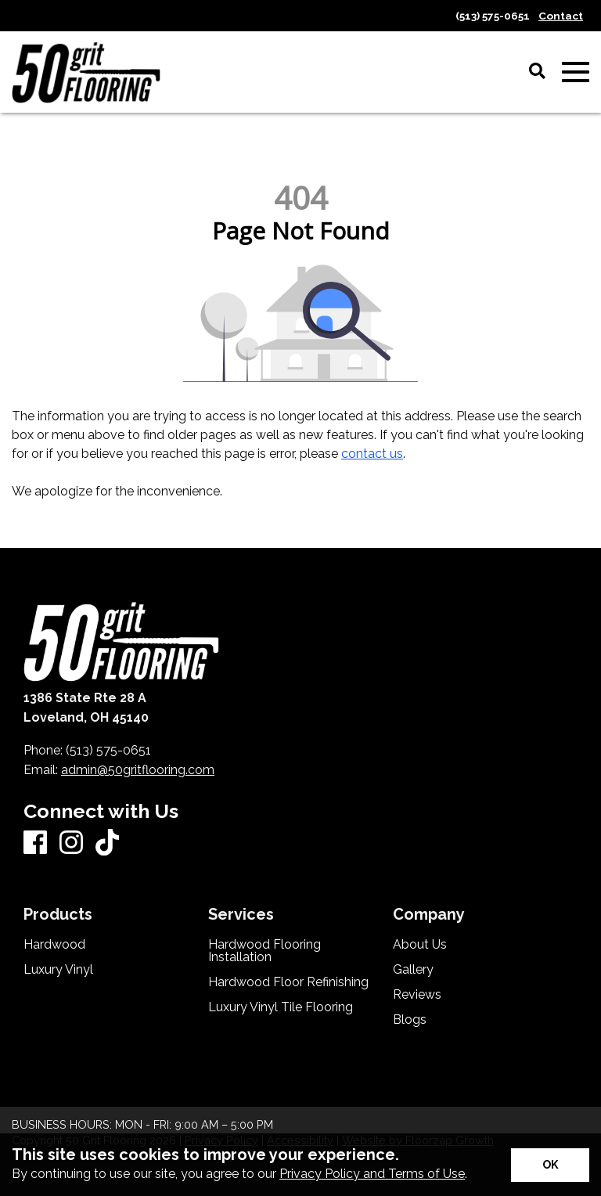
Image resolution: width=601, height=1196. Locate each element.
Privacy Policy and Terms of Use (372, 1173)
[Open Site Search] (537, 72)
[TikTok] (107, 843)
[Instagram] (71, 843)
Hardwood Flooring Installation (264, 951)
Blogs (409, 1020)
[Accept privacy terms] (550, 1165)
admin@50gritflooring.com (137, 769)
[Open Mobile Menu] (575, 72)
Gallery (413, 970)
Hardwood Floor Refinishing (288, 982)
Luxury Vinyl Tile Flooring (280, 1007)
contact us (372, 453)
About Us (420, 944)
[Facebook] (35, 843)
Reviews (417, 995)
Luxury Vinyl (58, 970)
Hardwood (54, 944)
